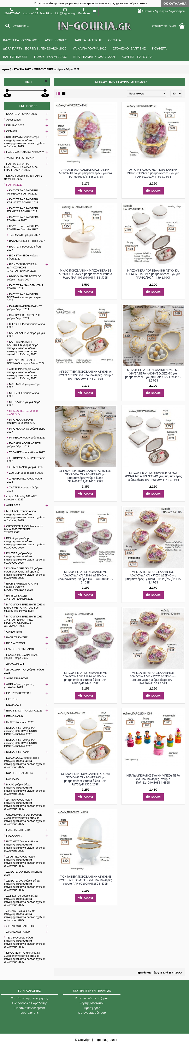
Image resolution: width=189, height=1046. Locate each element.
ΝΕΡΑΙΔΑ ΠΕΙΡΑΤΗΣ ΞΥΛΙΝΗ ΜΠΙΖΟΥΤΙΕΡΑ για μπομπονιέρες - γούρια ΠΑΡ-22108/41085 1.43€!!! (153, 779)
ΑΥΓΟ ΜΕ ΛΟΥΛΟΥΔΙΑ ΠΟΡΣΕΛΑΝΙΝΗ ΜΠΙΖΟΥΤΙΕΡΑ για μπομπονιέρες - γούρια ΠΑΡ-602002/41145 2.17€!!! (85, 173)
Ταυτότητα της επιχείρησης (29, 998)
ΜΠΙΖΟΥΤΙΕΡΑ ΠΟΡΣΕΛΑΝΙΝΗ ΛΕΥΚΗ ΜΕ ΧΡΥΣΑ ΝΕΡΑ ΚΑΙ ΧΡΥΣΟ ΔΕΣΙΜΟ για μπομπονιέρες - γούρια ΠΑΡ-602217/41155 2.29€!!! (153, 375)
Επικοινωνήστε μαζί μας (91, 998)
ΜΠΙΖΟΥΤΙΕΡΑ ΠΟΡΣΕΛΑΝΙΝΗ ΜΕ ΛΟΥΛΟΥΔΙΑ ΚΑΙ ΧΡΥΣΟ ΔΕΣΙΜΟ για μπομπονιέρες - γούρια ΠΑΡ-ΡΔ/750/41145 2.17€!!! (153, 577)
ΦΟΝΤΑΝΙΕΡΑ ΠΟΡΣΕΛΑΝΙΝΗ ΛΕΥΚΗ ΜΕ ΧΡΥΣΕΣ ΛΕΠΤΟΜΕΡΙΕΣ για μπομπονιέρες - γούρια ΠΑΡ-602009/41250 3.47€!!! (86, 880)
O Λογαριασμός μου (92, 1012)
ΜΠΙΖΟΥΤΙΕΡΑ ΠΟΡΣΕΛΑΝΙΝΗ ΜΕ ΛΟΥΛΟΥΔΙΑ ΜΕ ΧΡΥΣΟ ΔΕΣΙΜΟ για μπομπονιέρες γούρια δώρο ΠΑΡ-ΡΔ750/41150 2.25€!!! (153, 678)
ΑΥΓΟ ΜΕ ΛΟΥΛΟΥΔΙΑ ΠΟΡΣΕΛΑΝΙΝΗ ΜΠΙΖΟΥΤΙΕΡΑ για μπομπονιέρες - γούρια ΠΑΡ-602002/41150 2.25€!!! (153, 173)
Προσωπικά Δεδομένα (29, 1008)
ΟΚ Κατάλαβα (175, 3)
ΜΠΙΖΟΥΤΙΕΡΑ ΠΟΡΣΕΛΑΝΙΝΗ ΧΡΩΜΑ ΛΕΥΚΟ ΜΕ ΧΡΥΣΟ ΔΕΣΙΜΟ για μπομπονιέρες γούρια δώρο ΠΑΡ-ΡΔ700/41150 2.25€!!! (85, 779)
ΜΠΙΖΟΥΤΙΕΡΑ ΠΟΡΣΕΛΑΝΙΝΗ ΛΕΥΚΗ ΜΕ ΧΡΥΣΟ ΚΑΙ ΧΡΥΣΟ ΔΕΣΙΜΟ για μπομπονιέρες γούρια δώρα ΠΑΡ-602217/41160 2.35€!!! (85, 476)
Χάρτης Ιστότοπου (92, 1003)
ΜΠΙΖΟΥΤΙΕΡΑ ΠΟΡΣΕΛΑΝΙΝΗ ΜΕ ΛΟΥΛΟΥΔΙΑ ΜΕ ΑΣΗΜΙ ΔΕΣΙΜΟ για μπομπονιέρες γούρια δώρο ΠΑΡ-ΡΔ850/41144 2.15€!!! (85, 678)
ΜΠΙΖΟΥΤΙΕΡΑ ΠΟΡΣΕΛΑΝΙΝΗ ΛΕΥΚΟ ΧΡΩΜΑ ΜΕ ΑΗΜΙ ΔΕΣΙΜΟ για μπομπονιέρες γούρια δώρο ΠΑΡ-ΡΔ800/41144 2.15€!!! (153, 476)
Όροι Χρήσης (29, 1012)
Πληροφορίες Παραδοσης (29, 1003)
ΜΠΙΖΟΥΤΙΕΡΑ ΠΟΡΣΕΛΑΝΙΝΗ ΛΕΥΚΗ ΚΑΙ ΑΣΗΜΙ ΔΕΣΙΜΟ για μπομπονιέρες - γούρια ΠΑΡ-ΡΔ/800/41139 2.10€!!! (153, 274)
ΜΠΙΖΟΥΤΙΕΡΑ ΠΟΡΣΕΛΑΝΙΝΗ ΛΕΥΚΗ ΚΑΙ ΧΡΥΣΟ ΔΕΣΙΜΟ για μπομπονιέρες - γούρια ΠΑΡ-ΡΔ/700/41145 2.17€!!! (85, 375)
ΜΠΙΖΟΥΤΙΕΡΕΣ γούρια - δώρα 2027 (56, 69)
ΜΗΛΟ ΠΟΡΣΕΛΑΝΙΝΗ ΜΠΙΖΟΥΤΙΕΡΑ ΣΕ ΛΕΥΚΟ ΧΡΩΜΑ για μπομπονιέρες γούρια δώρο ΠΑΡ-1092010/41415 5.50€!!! (85, 274)
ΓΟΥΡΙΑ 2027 (22, 69)
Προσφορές (92, 1008)
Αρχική (6, 69)
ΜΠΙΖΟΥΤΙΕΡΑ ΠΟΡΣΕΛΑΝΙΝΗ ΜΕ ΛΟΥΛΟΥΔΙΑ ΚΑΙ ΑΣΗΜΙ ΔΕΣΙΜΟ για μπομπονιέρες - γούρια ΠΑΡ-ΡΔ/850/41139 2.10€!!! (85, 577)
